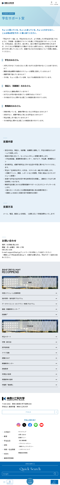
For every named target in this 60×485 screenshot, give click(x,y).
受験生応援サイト (54, 482)
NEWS (5, 454)
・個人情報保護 (22, 440)
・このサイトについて (24, 449)
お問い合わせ (22, 434)
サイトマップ (22, 432)
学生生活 (6, 440)
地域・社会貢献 (8, 449)
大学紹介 (6, 432)
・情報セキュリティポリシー (25, 446)
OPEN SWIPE (30, 464)
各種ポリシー (22, 437)
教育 (4, 436)
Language (56, 3)
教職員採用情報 (22, 453)
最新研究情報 (8, 458)
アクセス (51, 3)
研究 (4, 445)
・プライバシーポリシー (24, 443)
